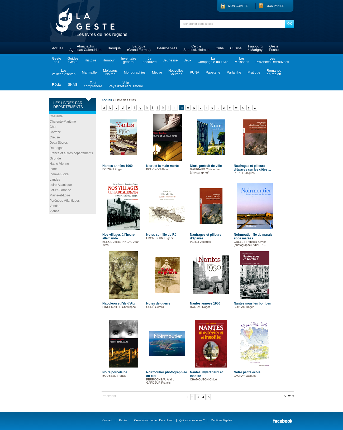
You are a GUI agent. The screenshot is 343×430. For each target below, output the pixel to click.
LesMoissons (242, 60)
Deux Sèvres (59, 142)
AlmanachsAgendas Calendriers (85, 48)
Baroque (114, 48)
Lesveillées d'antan (63, 72)
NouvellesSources (175, 72)
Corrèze (55, 132)
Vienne (54, 211)
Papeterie (213, 72)
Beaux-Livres (167, 48)
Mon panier (275, 5)
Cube (220, 48)
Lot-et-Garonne (60, 190)
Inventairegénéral (128, 60)
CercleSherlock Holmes (196, 48)
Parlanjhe (234, 72)
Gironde (55, 158)
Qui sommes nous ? (192, 420)
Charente (56, 116)
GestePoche (274, 48)
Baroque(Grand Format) (139, 48)
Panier (123, 420)
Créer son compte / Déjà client (153, 420)
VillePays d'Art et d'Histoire (125, 84)
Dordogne (57, 148)
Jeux (187, 60)
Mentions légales (221, 420)
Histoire (90, 60)
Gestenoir (56, 60)
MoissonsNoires (110, 72)
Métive (157, 72)
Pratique (253, 72)
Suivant (289, 396)
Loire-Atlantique (61, 185)
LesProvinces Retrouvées (272, 60)
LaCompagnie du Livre (213, 60)
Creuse (55, 137)
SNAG (73, 84)
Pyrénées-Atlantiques (65, 200)
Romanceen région (273, 72)
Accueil (57, 48)
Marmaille (89, 72)
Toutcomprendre (93, 84)
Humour (109, 60)
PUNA (194, 72)
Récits (56, 84)
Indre (53, 169)
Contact (107, 420)
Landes (55, 179)
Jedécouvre (149, 60)
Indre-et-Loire (59, 174)
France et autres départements (71, 153)
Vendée (55, 206)
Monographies (134, 72)
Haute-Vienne (59, 164)
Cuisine (235, 48)
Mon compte (238, 5)
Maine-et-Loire (60, 195)
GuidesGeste (73, 60)
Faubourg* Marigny (255, 48)
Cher (53, 127)
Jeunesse (170, 60)
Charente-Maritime (63, 121)
